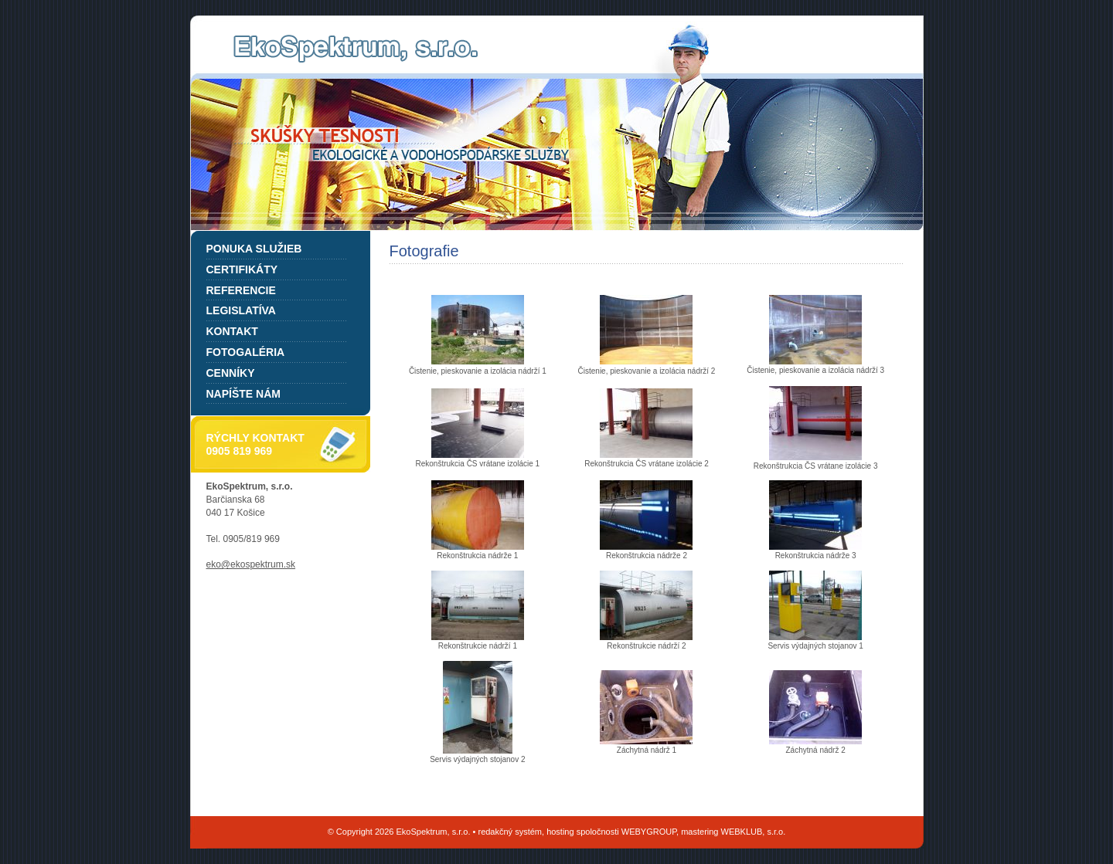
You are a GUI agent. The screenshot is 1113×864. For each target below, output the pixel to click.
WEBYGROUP (648, 831)
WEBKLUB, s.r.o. (753, 831)
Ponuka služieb (254, 248)
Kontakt (232, 331)
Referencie (241, 290)
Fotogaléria (245, 352)
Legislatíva (241, 310)
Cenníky (230, 373)
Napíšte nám (243, 394)
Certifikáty (242, 269)
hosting (560, 831)
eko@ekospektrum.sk (251, 564)
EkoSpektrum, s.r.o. (355, 49)
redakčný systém (510, 831)
